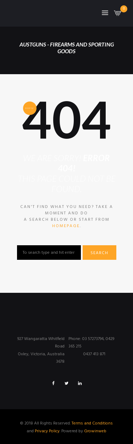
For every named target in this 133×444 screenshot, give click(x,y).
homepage (66, 226)
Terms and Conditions (92, 423)
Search (99, 253)
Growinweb (95, 431)
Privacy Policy (47, 431)
